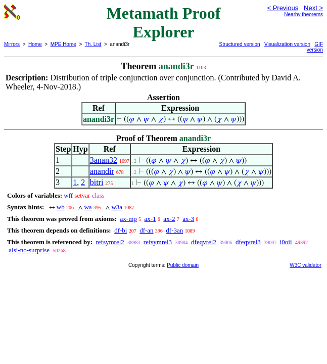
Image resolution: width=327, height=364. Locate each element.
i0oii (286, 242)
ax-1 (150, 218)
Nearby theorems (303, 14)
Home (35, 44)
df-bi (120, 230)
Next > (313, 8)
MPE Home (63, 44)
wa (87, 207)
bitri (97, 182)
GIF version (315, 47)
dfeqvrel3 (248, 242)
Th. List (93, 44)
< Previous (282, 8)
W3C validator (305, 265)
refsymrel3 (158, 242)
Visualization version (287, 44)
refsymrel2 (110, 242)
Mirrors (12, 44)
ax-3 (188, 218)
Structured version (239, 44)
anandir (102, 171)
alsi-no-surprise (29, 250)
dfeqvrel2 (203, 242)
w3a (116, 207)
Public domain (183, 265)
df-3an (174, 230)
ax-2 (169, 218)
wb (61, 207)
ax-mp (128, 218)
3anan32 (103, 160)
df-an (146, 230)
